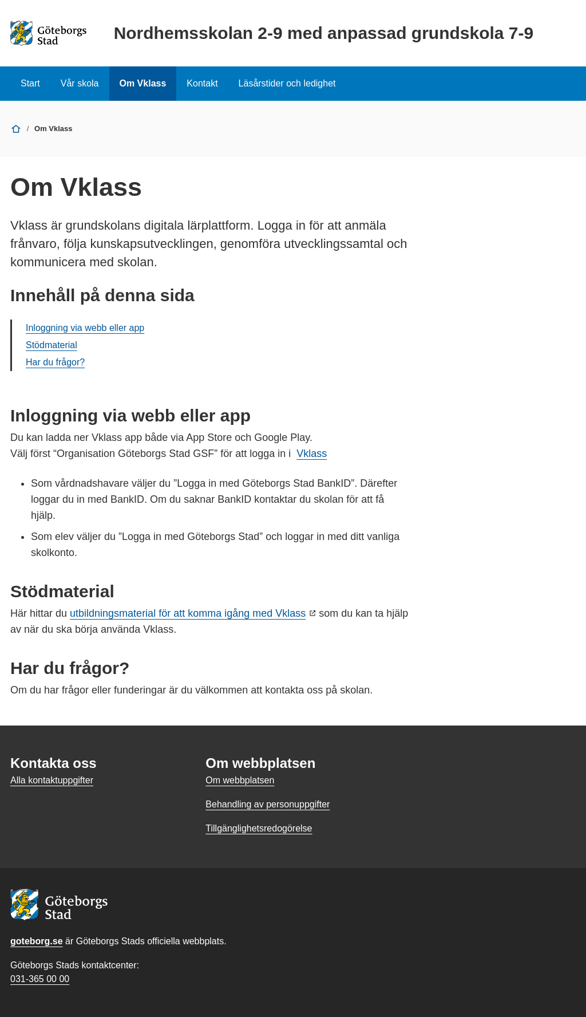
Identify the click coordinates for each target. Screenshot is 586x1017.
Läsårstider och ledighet (287, 83)
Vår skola (80, 83)
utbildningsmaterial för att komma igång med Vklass (188, 613)
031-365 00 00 (39, 979)
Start (30, 83)
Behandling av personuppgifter (267, 804)
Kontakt (202, 83)
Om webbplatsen (239, 780)
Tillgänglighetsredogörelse (258, 828)
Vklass (311, 453)
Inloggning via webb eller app (85, 328)
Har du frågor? (55, 362)
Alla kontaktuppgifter (51, 780)
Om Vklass (143, 83)
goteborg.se (36, 941)
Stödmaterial (51, 345)
